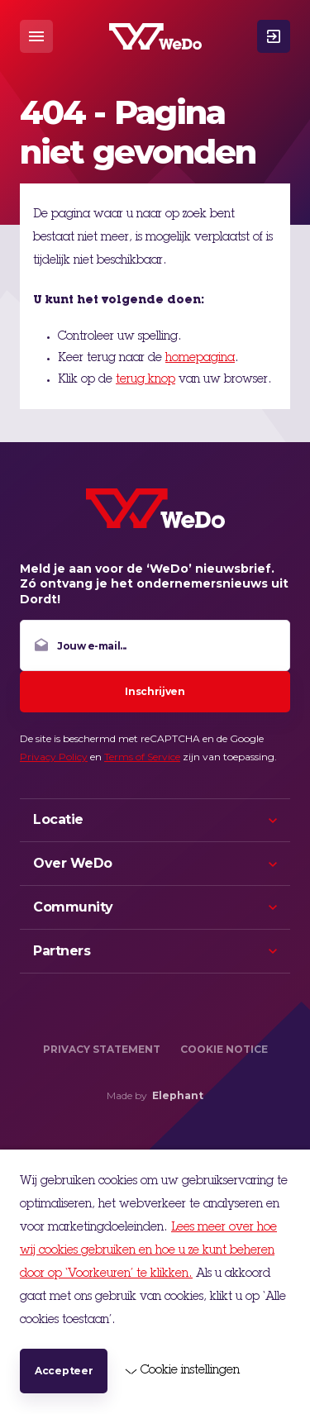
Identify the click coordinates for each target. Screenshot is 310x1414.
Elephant (177, 1095)
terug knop (145, 380)
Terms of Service (142, 756)
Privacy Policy (54, 756)
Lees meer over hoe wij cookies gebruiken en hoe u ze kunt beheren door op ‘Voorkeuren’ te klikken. (148, 1251)
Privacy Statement (101, 1049)
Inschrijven (155, 691)
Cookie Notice (224, 1049)
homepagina (200, 358)
